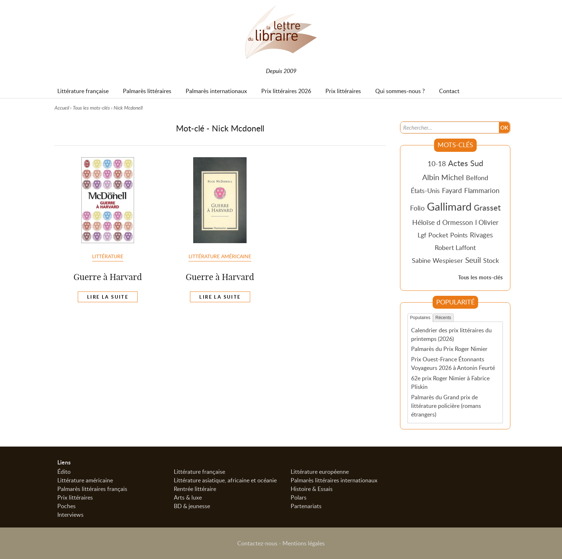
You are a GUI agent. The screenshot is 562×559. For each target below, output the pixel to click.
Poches (66, 506)
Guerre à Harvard (107, 276)
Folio (417, 208)
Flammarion (482, 190)
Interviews (70, 515)
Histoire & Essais (312, 489)
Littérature (107, 256)
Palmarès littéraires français (92, 489)
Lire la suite (107, 297)
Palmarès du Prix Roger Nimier (449, 349)
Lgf (422, 235)
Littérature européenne (320, 472)
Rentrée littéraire (195, 489)
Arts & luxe (188, 497)
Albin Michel (443, 177)
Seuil (473, 260)
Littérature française (199, 472)
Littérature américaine (220, 256)
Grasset (487, 207)
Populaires (420, 317)
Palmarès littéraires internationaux (334, 480)
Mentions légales (303, 543)
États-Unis (425, 190)
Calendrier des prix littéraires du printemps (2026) (451, 334)
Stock (491, 260)
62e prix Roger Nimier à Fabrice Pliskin (450, 382)
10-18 (437, 163)
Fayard (452, 190)
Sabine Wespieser (437, 260)
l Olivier (487, 222)
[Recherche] (450, 127)
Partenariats (306, 506)
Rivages (481, 235)
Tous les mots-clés (91, 107)
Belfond (477, 177)
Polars (298, 497)
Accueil (61, 107)
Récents (443, 317)
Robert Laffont (455, 247)
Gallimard (449, 206)
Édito (64, 472)
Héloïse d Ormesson (442, 222)
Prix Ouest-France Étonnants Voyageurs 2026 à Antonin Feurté (453, 363)
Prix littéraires (75, 497)
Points (459, 235)
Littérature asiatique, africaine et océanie (225, 480)
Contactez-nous (257, 543)
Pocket (438, 235)
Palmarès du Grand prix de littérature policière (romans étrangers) (446, 405)
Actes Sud (465, 163)
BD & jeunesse (192, 506)
